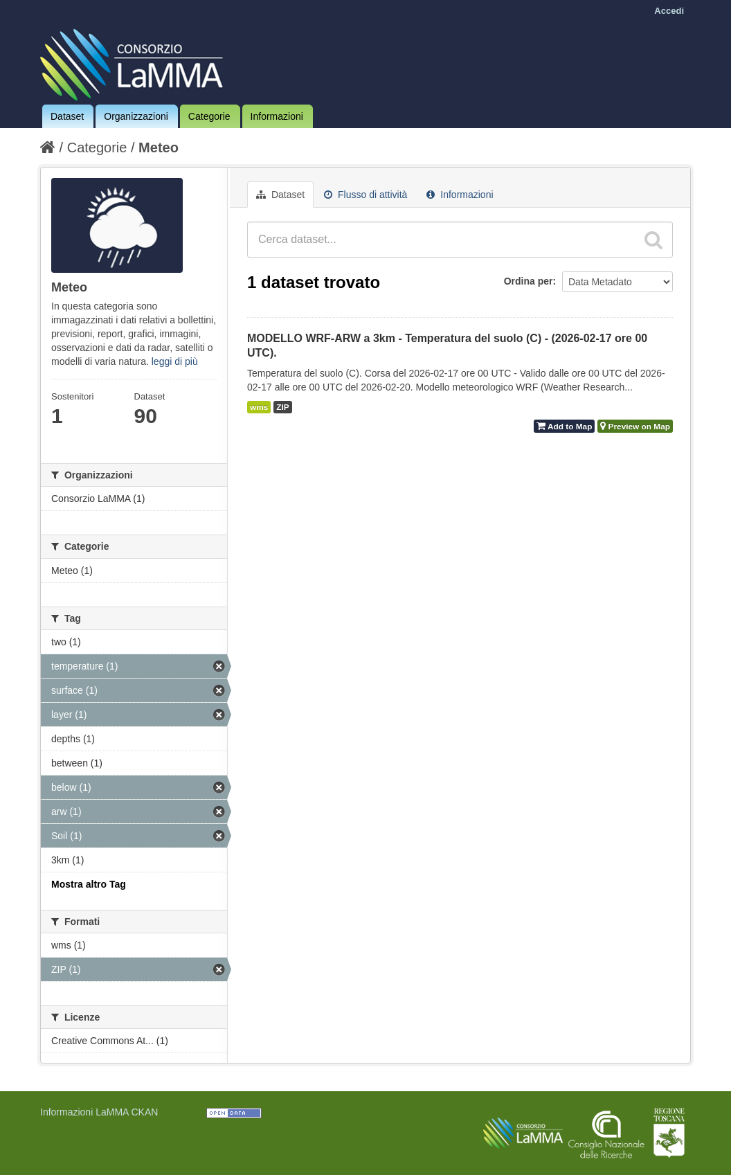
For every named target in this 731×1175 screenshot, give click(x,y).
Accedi (669, 11)
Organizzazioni (136, 116)
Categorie (209, 116)
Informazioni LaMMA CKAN (99, 1112)
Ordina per (528, 281)
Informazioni (277, 116)
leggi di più (175, 361)
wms (259, 407)
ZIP (282, 407)
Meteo (158, 147)
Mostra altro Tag (88, 884)
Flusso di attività (365, 194)
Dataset (67, 116)
